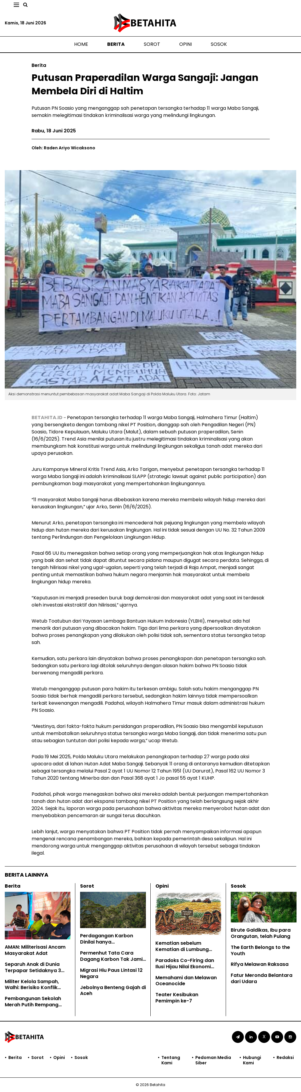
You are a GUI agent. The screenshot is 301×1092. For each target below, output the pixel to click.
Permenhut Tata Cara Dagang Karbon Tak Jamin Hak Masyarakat (113, 959)
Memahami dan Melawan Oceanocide (186, 980)
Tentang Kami (170, 1060)
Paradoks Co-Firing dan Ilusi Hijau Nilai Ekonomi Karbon (184, 966)
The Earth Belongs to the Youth (260, 950)
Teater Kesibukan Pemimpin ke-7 (176, 997)
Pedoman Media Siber (213, 1060)
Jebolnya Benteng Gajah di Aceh (113, 990)
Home (81, 44)
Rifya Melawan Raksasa (259, 964)
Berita (116, 44)
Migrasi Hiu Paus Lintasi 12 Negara (111, 973)
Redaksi (285, 1057)
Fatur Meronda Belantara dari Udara (261, 978)
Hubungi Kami (252, 1060)
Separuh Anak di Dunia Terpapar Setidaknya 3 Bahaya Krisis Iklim (33, 970)
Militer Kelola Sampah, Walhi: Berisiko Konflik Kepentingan (32, 987)
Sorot (152, 44)
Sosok (219, 44)
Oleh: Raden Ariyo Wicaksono (63, 148)
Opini (185, 44)
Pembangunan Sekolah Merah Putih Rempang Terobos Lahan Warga (33, 1004)
